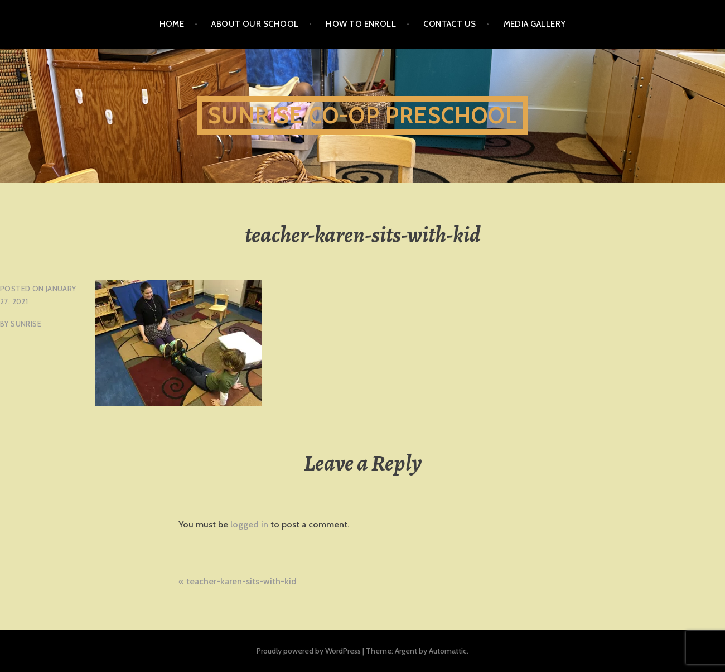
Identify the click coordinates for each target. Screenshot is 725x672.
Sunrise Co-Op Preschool (362, 115)
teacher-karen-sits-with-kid (241, 581)
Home (172, 24)
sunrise (26, 323)
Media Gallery (535, 24)
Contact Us (449, 24)
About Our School (254, 24)
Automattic (448, 651)
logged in (249, 524)
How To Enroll (361, 24)
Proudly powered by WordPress (309, 651)
